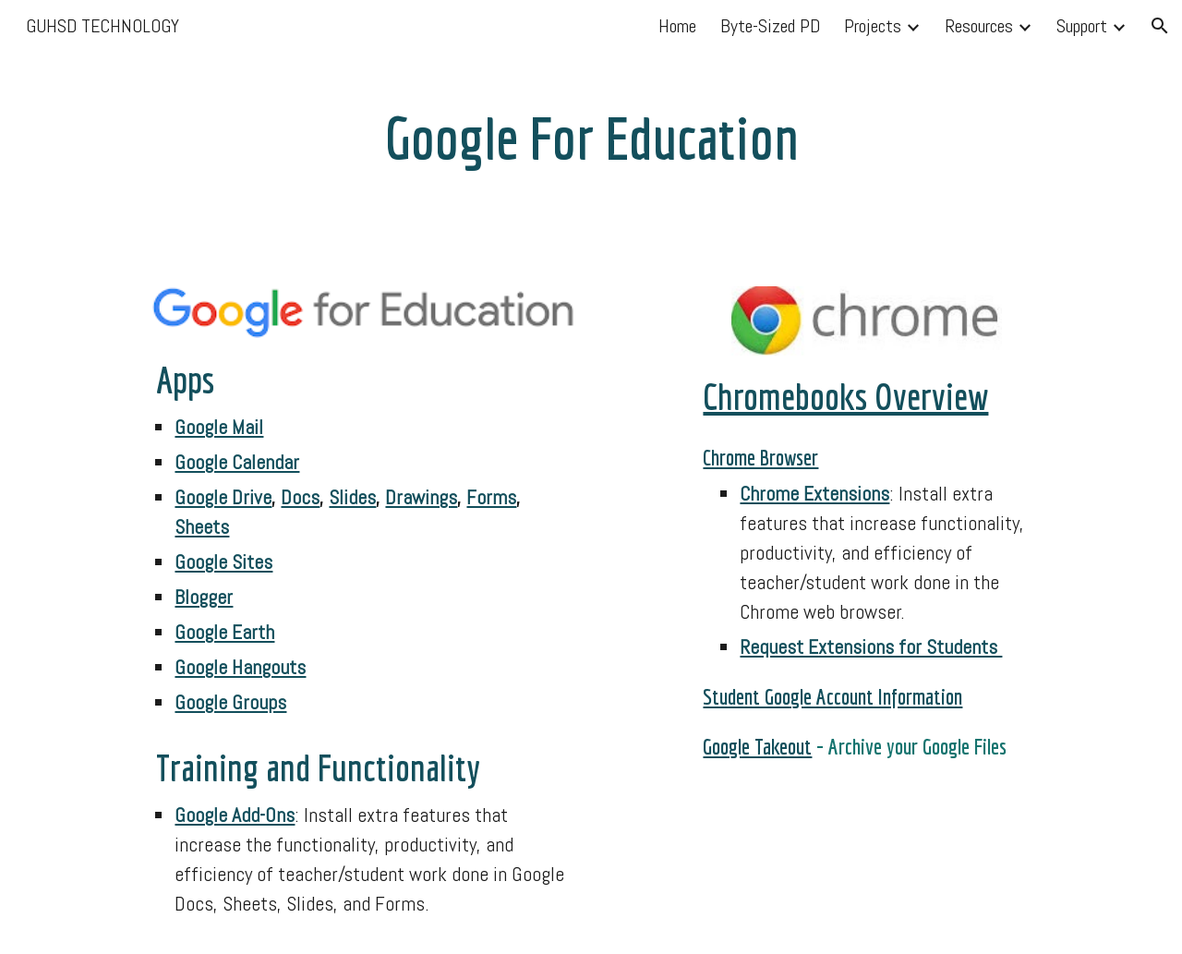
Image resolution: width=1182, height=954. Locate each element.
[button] (1160, 26)
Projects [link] (872, 26)
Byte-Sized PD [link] (770, 26)
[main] (591, 132)
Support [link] (1081, 26)
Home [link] (677, 26)
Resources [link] (979, 26)
